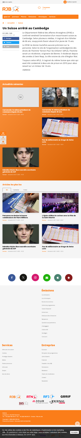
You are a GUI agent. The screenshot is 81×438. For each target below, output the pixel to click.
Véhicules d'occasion (8, 349)
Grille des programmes (48, 305)
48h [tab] (7, 190)
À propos (44, 349)
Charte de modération (48, 374)
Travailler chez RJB (47, 363)
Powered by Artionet (8, 421)
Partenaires (45, 367)
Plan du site (39, 416)
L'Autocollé (45, 329)
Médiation (44, 370)
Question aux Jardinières (49, 322)
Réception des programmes (50, 353)
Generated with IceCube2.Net (22, 421)
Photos (23, 17)
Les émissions (46, 295)
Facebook (12, 277)
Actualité (11, 23)
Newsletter (45, 381)
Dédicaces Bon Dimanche (49, 315)
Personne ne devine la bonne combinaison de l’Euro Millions (15, 216)
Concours (44, 336)
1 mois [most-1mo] (25, 190)
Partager (7, 38)
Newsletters (47, 277)
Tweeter (7, 42)
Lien (6, 46)
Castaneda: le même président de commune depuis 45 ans (16, 111)
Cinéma (4, 353)
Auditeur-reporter (70, 2)
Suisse (20, 23)
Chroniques (42, 17)
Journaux (15, 17)
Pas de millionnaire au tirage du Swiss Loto (58, 141)
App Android (68, 277)
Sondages (44, 333)
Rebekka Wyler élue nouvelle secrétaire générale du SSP (19, 171)
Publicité (44, 360)
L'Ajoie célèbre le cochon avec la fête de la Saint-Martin (59, 216)
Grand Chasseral (46, 308)
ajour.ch (7, 17)
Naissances (45, 319)
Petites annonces (7, 363)
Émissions (32, 17)
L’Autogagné (45, 326)
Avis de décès (6, 374)
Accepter (74, 432)
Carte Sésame (46, 356)
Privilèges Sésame (7, 356)
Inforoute (5, 367)
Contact (44, 377)
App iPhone (57, 277)
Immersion (45, 312)
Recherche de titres (47, 301)
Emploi (4, 370)
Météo (4, 360)
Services (52, 17)
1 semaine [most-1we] (16, 190)
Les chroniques (46, 298)
